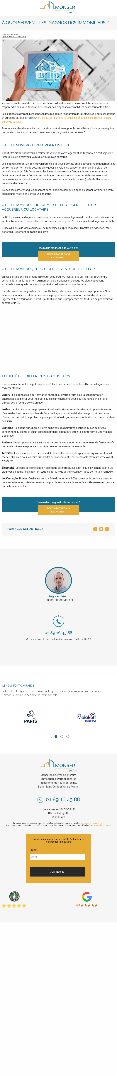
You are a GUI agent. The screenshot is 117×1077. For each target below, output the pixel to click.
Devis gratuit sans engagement (58, 256)
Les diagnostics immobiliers (14, 36)
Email (34, 850)
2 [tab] (61, 736)
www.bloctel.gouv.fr (102, 825)
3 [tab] (67, 736)
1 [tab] (56, 736)
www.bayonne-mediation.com (91, 823)
